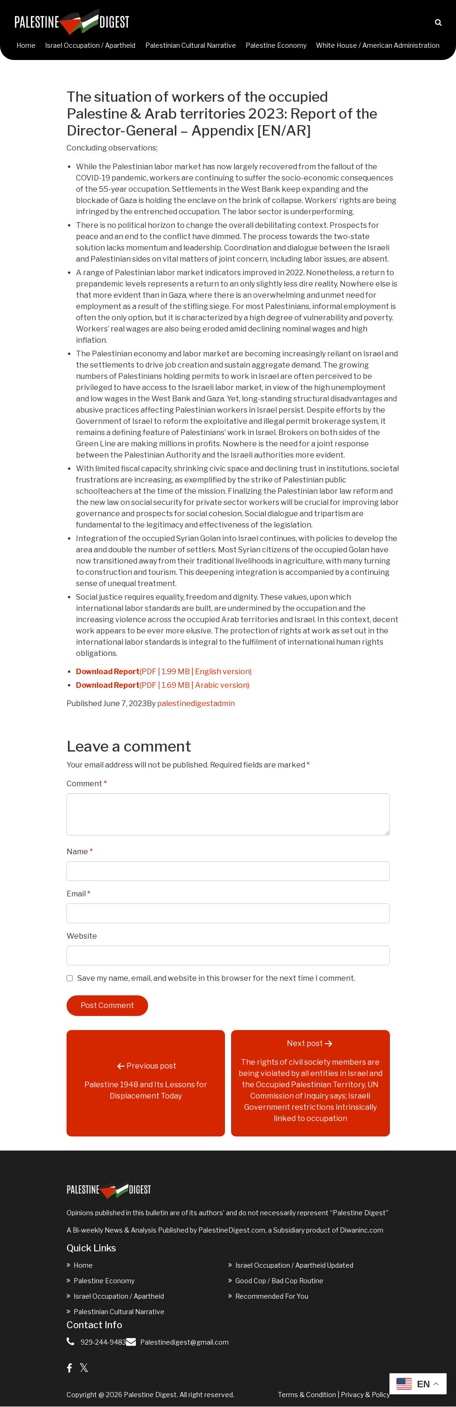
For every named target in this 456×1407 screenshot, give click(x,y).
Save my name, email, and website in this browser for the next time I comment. (216, 978)
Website (82, 936)
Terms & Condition (307, 1395)
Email (78, 894)
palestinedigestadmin (196, 704)
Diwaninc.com (361, 1230)
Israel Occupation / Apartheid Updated (294, 1266)
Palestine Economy (276, 46)
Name (80, 852)
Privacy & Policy (365, 1395)
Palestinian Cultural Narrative (190, 46)
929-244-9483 (103, 1343)
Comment (87, 784)
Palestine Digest (150, 1395)
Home (26, 46)
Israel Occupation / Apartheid (90, 46)
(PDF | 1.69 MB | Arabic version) (162, 685)
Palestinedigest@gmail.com (184, 1343)
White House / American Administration (378, 46)
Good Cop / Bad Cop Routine (279, 1281)
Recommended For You (271, 1297)
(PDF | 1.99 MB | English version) (164, 672)
